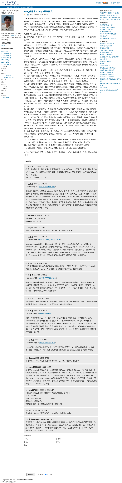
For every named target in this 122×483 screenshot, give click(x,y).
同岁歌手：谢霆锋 (105, 61)
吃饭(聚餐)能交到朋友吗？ (107, 70)
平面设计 (115, 15)
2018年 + (4, 73)
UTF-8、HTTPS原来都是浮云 (108, 34)
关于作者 (16, 7)
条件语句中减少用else (47, 278)
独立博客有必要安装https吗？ (108, 38)
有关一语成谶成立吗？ (106, 52)
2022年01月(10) (6, 64)
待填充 (102, 63)
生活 (110, 17)
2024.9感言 (103, 88)
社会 (118, 19)
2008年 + (4, 91)
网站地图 (30, 7)
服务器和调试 (108, 15)
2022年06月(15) (6, 53)
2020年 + (4, 69)
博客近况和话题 (104, 48)
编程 (101, 13)
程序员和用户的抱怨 (47, 187)
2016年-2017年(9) (6, 75)
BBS (101, 19)
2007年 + (4, 93)
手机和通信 (115, 17)
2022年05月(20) (6, 55)
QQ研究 (106, 19)
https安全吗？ (104, 36)
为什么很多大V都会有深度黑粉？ (109, 57)
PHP (105, 13)
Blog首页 (9, 7)
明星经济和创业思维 (106, 46)
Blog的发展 (116, 13)
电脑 (101, 15)
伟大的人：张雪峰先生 (106, 54)
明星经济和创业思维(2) (107, 43)
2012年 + (4, 82)
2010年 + (4, 86)
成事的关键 (103, 59)
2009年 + (4, 88)
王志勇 (28, 15)
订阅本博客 (99, 3)
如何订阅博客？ (115, 3)
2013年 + (4, 80)
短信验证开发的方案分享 (107, 27)
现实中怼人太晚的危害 (106, 72)
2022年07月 (4, 51)
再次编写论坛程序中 (47, 343)
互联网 (110, 13)
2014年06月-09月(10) (7, 77)
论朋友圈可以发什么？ (106, 25)
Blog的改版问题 (45, 313)
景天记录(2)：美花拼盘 (107, 74)
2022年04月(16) (6, 58)
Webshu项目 (104, 17)
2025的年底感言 (105, 65)
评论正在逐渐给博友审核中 (108, 68)
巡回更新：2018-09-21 (106, 29)
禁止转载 (13, 35)
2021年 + (4, 66)
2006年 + (4, 95)
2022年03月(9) (5, 60)
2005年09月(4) (5, 97)
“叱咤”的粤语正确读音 (106, 50)
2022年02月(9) (5, 62)
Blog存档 (23, 7)
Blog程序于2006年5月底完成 (38, 11)
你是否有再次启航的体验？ (49, 240)
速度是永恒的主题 (105, 31)
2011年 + (4, 84)
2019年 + (4, 71)
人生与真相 (113, 19)
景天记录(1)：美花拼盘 (107, 77)
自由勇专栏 (4, 45)
